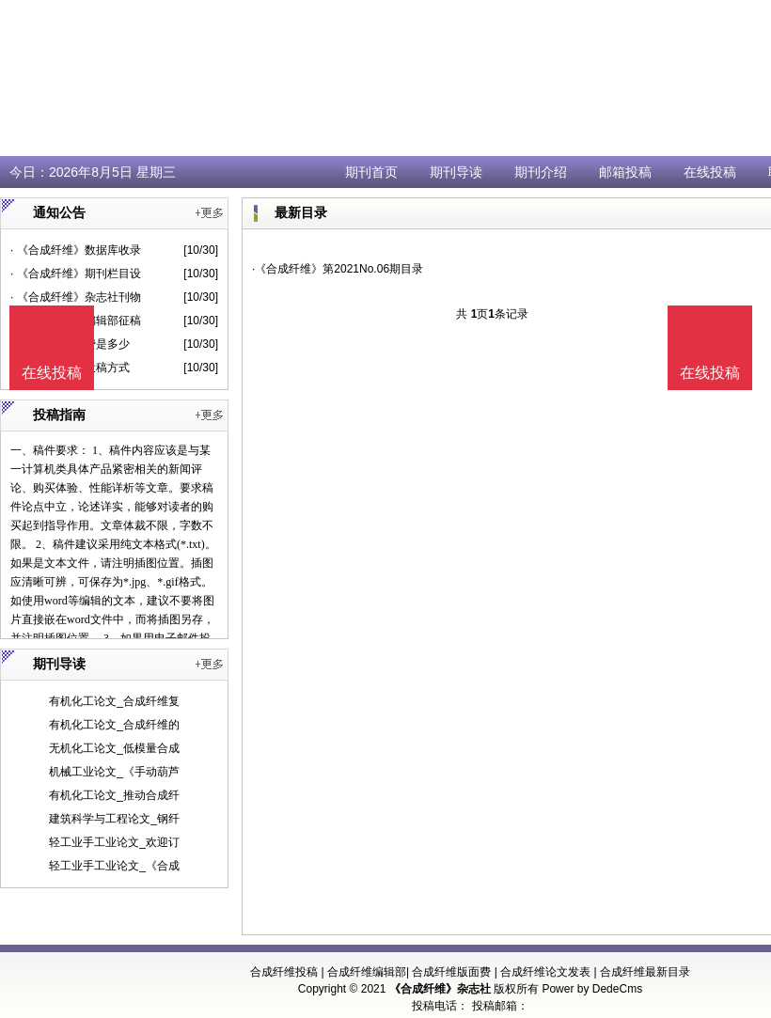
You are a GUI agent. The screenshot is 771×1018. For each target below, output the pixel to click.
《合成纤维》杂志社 (440, 988)
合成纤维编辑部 (366, 972)
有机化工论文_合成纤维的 (114, 724)
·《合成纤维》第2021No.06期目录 (337, 268)
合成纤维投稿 (284, 972)
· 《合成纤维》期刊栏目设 (75, 273)
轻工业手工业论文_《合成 (114, 865)
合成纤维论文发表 (545, 972)
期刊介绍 (540, 172)
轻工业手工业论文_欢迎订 (114, 842)
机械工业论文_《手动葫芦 (114, 771)
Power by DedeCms (592, 988)
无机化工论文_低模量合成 (114, 748)
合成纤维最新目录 (645, 972)
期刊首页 (371, 172)
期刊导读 (456, 172)
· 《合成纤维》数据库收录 (75, 250)
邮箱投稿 (625, 172)
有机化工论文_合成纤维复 (114, 701)
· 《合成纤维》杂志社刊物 (75, 297)
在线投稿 (710, 172)
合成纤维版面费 (451, 972)
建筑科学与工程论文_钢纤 (114, 818)
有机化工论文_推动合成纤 (114, 795)
